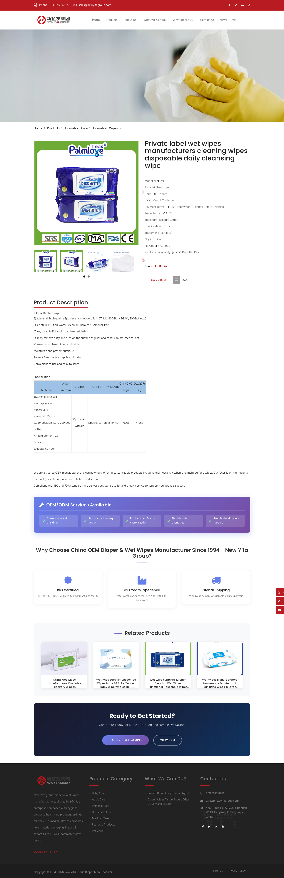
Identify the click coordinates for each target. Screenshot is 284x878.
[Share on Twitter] (160, 266)
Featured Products (103, 823)
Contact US (207, 20)
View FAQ (167, 739)
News (223, 20)
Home (96, 20)
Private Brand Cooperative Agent (168, 791)
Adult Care (98, 798)
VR (234, 20)
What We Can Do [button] (155, 20)
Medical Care (100, 816)
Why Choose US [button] (184, 20)
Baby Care (98, 791)
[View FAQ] (185, 280)
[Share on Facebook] (155, 266)
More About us (45, 850)
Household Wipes (105, 128)
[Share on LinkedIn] (165, 266)
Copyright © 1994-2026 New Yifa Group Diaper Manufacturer (73, 870)
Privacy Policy (237, 869)
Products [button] (112, 20)
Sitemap (218, 869)
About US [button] (131, 20)
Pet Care (97, 829)
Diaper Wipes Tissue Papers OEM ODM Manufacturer (168, 800)
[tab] (61, 303)
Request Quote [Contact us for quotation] (165, 280)
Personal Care (100, 804)
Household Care (76, 128)
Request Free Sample (125, 739)
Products (53, 128)
